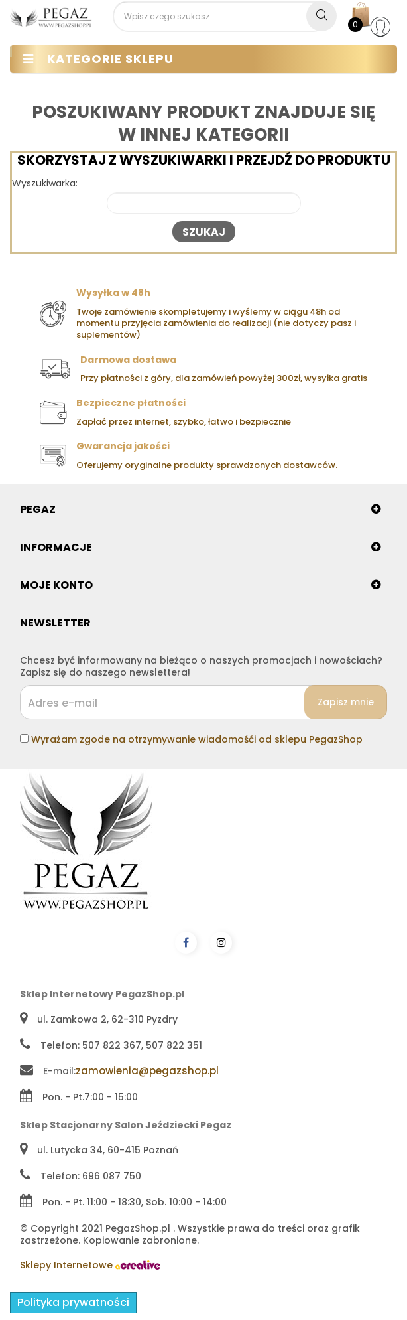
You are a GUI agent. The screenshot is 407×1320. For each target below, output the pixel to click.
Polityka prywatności (73, 1302)
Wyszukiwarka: (45, 184)
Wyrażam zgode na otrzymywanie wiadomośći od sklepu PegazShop (197, 739)
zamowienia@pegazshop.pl (147, 1071)
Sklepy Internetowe (90, 1265)
